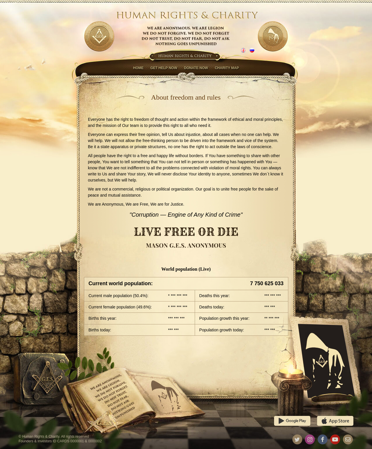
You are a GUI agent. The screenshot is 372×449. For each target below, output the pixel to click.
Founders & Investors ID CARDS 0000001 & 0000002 (60, 441)
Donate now (196, 68)
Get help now (163, 68)
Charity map (227, 68)
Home (138, 68)
